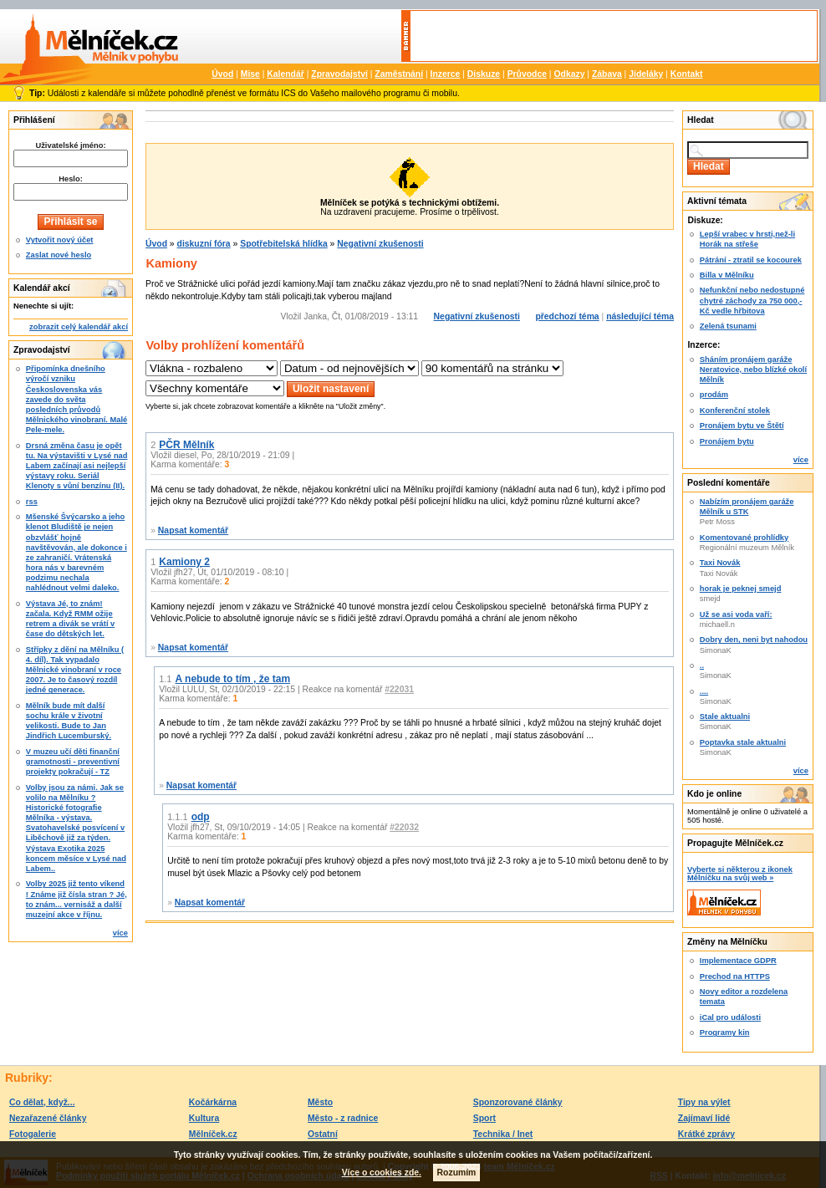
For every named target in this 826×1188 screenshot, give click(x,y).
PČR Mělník (186, 445)
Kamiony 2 (184, 562)
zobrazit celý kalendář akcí (78, 327)
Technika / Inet (503, 1134)
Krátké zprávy (706, 1134)
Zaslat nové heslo (58, 255)
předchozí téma (567, 316)
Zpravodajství (339, 74)
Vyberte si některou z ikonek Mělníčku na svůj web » (740, 873)
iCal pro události (730, 1017)
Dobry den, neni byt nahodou (754, 639)
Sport (484, 1118)
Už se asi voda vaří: (736, 614)
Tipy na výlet (704, 1102)
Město (320, 1102)
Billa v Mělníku (727, 275)
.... (704, 691)
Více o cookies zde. (381, 1172)
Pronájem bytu (727, 441)
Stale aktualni (725, 716)
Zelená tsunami (728, 326)
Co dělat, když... (42, 1102)
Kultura (204, 1118)
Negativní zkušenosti (380, 243)
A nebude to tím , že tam (233, 679)
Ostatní (323, 1134)
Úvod (222, 74)
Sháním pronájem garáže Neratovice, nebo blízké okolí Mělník (753, 369)
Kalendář (285, 74)
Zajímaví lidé (704, 1118)
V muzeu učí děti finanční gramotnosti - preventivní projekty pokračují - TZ (73, 761)
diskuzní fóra (204, 243)
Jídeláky (646, 74)
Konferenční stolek (735, 410)
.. (702, 665)
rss (32, 501)
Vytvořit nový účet (60, 240)
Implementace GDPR (738, 960)
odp (200, 817)
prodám (714, 394)
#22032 (404, 827)
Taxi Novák (720, 562)
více (120, 933)
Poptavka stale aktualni (743, 742)
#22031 (399, 689)
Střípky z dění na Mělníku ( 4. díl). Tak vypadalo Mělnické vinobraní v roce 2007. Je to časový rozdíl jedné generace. (75, 670)
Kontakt (686, 74)
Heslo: (71, 179)
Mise (250, 74)
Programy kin (725, 1032)
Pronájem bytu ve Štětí (742, 425)
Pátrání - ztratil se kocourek (751, 260)
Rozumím (457, 1172)
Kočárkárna (213, 1102)
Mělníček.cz (213, 1134)
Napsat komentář (193, 530)
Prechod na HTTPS (735, 976)
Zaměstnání (399, 74)
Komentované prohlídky (744, 537)
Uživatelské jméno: (70, 145)
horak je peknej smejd (741, 588)
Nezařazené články (47, 1118)
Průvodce (527, 74)
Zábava (607, 74)
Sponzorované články (518, 1102)
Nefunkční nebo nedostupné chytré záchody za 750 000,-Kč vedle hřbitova (752, 300)
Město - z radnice (343, 1118)
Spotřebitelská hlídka (284, 243)
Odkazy (568, 74)
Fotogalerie (32, 1134)
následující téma (640, 316)
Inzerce (446, 74)
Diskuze (483, 74)
